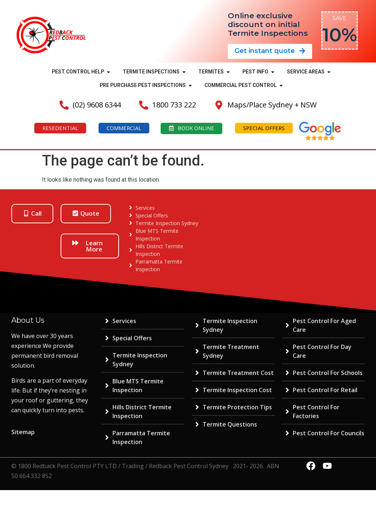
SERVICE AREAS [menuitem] (306, 72)
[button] (108, 72)
